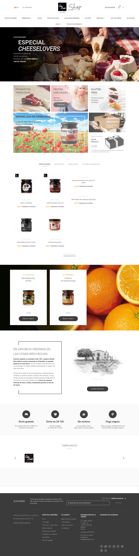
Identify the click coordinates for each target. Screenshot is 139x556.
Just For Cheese (116, 18)
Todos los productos (69, 256)
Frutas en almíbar (11, 18)
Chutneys (88, 18)
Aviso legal (45, 522)
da (124, 498)
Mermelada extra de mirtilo (26, 242)
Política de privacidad (49, 531)
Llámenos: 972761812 (88, 532)
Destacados (44, 164)
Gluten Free (130, 18)
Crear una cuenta (67, 525)
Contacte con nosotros (49, 534)
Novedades (59, 164)
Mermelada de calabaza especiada (83, 199)
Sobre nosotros (47, 528)
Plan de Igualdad (47, 540)
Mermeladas (26, 18)
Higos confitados (26, 203)
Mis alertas (64, 528)
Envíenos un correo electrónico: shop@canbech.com (87, 537)
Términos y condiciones (49, 525)
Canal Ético (46, 537)
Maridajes (100, 18)
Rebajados (73, 164)
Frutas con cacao (53, 18)
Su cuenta (65, 515)
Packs (58, 24)
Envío (44, 519)
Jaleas (39, 18)
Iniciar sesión (65, 522)
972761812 (27, 7)
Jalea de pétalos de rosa (54, 203)
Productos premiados (74, 24)
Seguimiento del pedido (68, 519)
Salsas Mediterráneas (71, 18)
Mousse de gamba (54, 242)
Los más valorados (91, 164)
